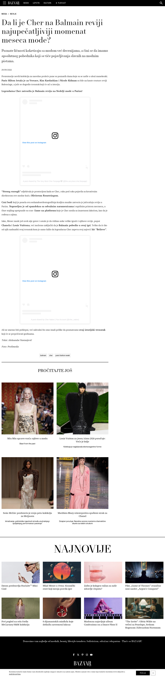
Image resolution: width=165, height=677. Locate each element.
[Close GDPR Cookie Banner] (153, 673)
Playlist (62, 3)
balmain (43, 355)
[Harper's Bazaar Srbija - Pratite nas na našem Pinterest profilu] (82, 655)
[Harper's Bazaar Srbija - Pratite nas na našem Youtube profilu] (91, 655)
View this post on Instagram (34, 143)
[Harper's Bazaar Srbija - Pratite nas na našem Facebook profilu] (74, 655)
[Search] (161, 3)
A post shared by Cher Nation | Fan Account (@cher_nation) (55, 320)
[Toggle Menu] (4, 3)
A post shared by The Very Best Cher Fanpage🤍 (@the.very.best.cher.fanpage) (55, 181)
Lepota (36, 3)
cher (50, 355)
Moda (26, 3)
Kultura (47, 3)
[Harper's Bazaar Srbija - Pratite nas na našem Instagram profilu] (87, 655)
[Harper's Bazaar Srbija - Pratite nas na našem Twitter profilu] (78, 655)
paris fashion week (63, 355)
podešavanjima (14, 674)
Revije (13, 14)
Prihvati (143, 673)
